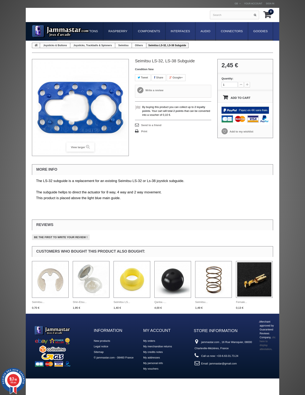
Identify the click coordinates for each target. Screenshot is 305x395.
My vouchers (150, 368)
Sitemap (99, 352)
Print (144, 131)
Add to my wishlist (241, 131)
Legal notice (101, 346)
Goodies (260, 31)
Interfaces (180, 31)
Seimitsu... (38, 302)
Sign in (270, 3)
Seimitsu (123, 45)
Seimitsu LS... (122, 302)
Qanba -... (160, 302)
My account (157, 330)
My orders (149, 340)
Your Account (253, 3)
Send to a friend (151, 125)
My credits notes (153, 352)
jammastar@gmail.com (223, 363)
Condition (141, 69)
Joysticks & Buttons (55, 45)
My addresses (151, 357)
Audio (205, 31)
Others (139, 45)
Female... (241, 302)
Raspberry (117, 31)
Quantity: (227, 78)
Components (149, 31)
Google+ (176, 77)
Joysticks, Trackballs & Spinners (92, 45)
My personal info (153, 363)
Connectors (232, 31)
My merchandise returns (157, 346)
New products (102, 340)
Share (158, 77)
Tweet (143, 77)
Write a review (154, 90)
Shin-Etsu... (80, 302)
